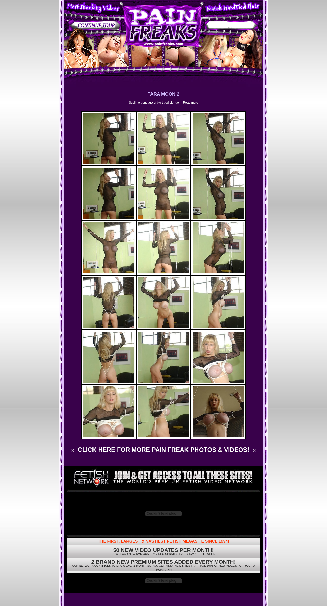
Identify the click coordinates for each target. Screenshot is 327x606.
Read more (190, 102)
